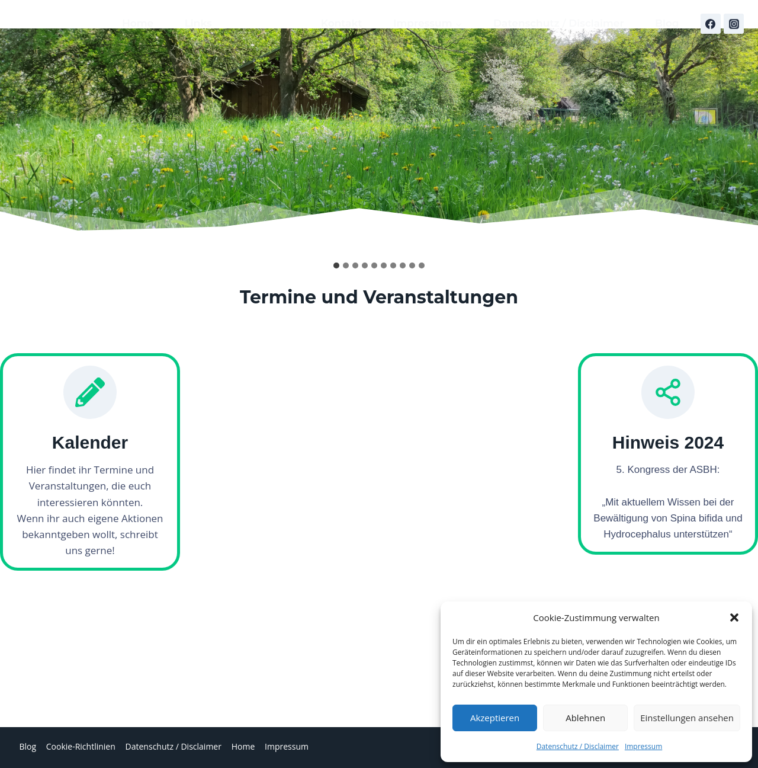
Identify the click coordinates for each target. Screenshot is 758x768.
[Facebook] (711, 24)
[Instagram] (734, 24)
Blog (667, 23)
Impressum (643, 746)
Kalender (266, 23)
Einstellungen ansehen (687, 718)
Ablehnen (585, 718)
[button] (734, 617)
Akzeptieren (494, 718)
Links (198, 23)
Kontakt (341, 23)
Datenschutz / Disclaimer (578, 746)
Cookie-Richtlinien (80, 746)
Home (137, 23)
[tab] (336, 265)
